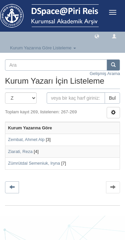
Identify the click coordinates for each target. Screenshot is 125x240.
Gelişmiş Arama (105, 73)
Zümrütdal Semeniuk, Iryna (34, 163)
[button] (97, 35)
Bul (112, 98)
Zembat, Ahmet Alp (26, 139)
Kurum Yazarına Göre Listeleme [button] (43, 47)
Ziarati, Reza (20, 151)
